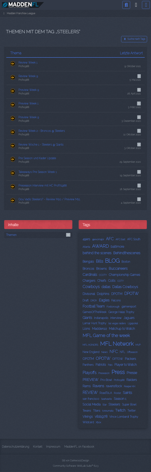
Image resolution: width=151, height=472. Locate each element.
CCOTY (103, 275)
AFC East (120, 239)
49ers (86, 239)
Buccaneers (118, 268)
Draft (85, 300)
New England (91, 352)
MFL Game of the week (106, 335)
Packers (130, 359)
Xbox (98, 422)
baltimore (117, 246)
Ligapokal (133, 323)
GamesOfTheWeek (94, 312)
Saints (127, 393)
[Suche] (126, 5)
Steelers (114, 404)
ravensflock (114, 386)
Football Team (94, 306)
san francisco (91, 398)
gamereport (129, 306)
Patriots (101, 365)
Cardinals (90, 274)
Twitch (120, 410)
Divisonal (89, 294)
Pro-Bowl (106, 379)
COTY (120, 281)
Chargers (89, 281)
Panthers (88, 364)
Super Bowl (129, 404)
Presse (132, 373)
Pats (110, 365)
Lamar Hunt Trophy (94, 323)
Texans (87, 410)
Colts (111, 281)
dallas (105, 287)
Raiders (131, 380)
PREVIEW (90, 380)
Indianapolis (101, 318)
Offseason (132, 352)
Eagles (104, 300)
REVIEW (90, 392)
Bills (99, 261)
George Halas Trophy (121, 312)
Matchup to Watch (122, 329)
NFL (122, 352)
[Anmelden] (136, 5)
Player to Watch (125, 365)
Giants (87, 318)
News (104, 352)
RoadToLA (105, 392)
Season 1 (120, 399)
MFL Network (117, 344)
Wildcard (88, 422)
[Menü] (146, 5)
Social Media (91, 404)
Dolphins (103, 294)
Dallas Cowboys (125, 287)
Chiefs (101, 281)
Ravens (98, 386)
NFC (114, 351)
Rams (87, 386)
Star (104, 404)
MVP (138, 345)
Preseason (104, 373)
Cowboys (91, 286)
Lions (86, 329)
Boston (126, 261)
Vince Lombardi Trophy (123, 416)
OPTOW (117, 358)
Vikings (88, 416)
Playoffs (89, 372)
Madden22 (99, 329)
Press (118, 372)
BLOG (112, 261)
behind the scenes (97, 253)
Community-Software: (75, 466)
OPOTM (88, 359)
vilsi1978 (101, 416)
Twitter (131, 410)
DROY (93, 300)
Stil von (75, 460)
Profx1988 (119, 380)
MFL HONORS (90, 345)
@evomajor (98, 239)
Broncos (88, 269)
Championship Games (124, 275)
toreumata (107, 410)
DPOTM (116, 294)
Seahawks (106, 399)
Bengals (88, 261)
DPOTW (131, 293)
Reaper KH (129, 386)
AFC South (133, 239)
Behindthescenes (126, 253)
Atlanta (86, 247)
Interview (116, 318)
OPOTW (103, 358)
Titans (96, 410)
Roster (117, 393)
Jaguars (128, 318)
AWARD (100, 246)
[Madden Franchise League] (23, 5)
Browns (101, 269)
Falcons (116, 300)
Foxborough (113, 306)
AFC (110, 238)
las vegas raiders (117, 323)
